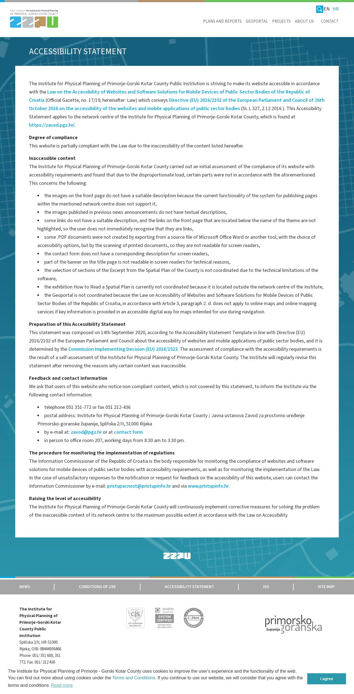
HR (335, 9)
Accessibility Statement (189, 587)
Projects (281, 21)
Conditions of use (97, 587)
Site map (326, 587)
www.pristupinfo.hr (208, 486)
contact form (128, 432)
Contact (330, 21)
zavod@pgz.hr (86, 432)
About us (304, 21)
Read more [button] (62, 685)
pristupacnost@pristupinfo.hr (139, 486)
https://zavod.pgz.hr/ (52, 125)
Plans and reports (222, 21)
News (24, 587)
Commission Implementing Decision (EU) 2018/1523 (123, 349)
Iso (266, 587)
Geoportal (257, 21)
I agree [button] (326, 679)
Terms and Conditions (133, 677)
